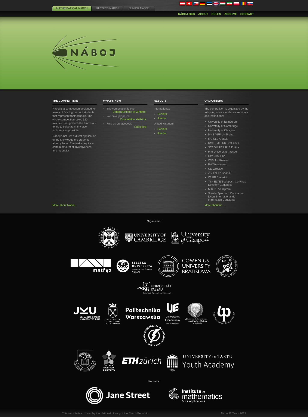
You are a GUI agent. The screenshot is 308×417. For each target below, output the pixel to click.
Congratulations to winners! (129, 111)
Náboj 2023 (186, 14)
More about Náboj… (64, 205)
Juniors (161, 118)
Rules (216, 14)
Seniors (162, 114)
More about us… (214, 205)
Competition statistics (133, 119)
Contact (247, 14)
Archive (230, 14)
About (203, 14)
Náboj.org (140, 126)
